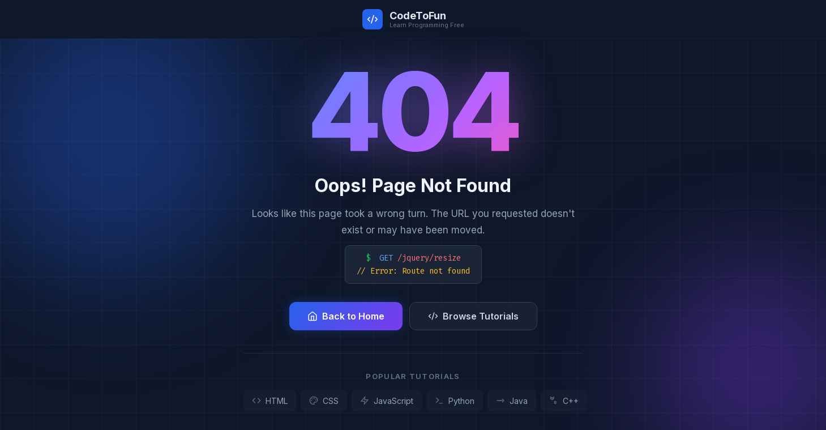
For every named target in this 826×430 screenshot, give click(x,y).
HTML (270, 401)
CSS (324, 401)
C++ (564, 401)
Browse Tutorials (473, 316)
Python (454, 401)
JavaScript (386, 401)
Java (512, 401)
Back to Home (345, 316)
